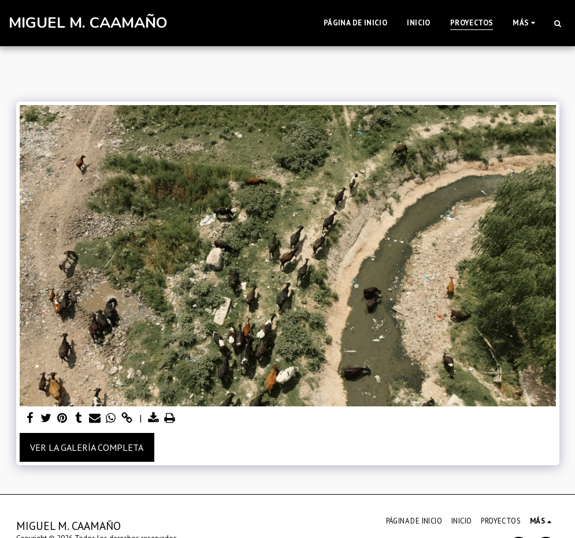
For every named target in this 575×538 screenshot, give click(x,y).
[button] (557, 23)
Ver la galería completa (86, 447)
